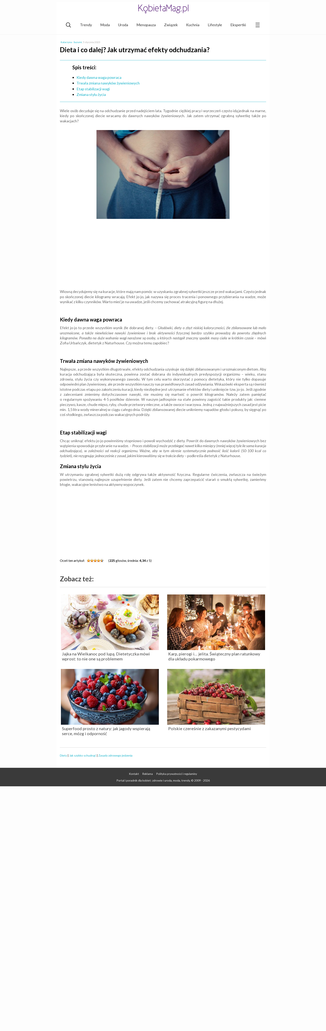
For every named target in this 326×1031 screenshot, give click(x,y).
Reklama (147, 773)
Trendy (86, 24)
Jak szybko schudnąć (82, 755)
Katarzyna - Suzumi (71, 42)
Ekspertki (238, 24)
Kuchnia (192, 24)
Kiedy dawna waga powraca (99, 77)
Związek (171, 24)
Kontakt (134, 773)
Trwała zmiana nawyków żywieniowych (108, 83)
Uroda (123, 24)
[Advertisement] (163, 255)
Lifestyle (215, 24)
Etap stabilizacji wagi (93, 89)
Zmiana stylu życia (91, 94)
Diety (63, 755)
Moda (105, 24)
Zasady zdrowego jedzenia (115, 755)
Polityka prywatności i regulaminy (176, 773)
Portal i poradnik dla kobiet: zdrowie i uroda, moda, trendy (153, 780)
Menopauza (146, 24)
